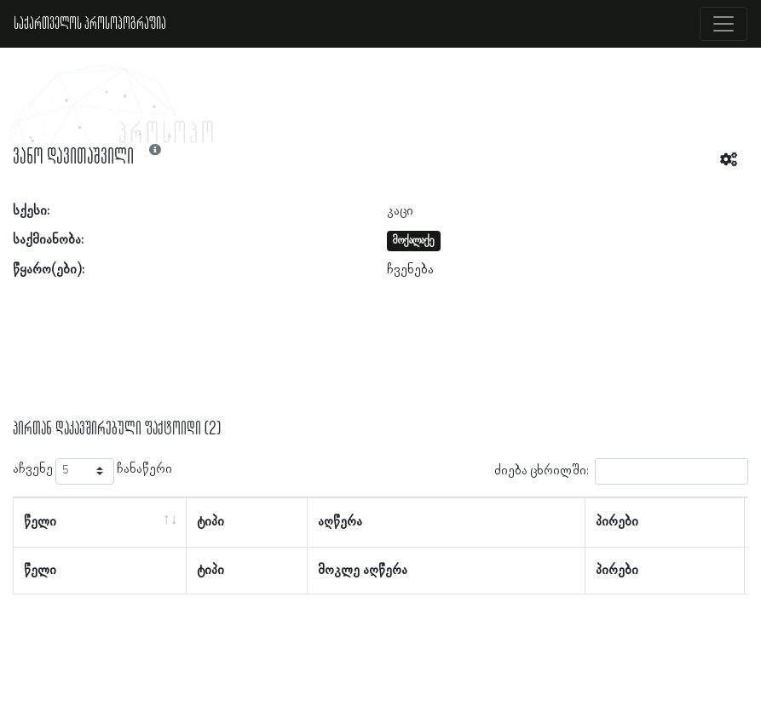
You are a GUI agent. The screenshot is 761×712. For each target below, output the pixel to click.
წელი (40, 522)
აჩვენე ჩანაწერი (92, 471)
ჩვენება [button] (410, 270)
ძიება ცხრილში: (621, 471)
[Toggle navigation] (723, 24)
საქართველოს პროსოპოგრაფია (90, 24)
